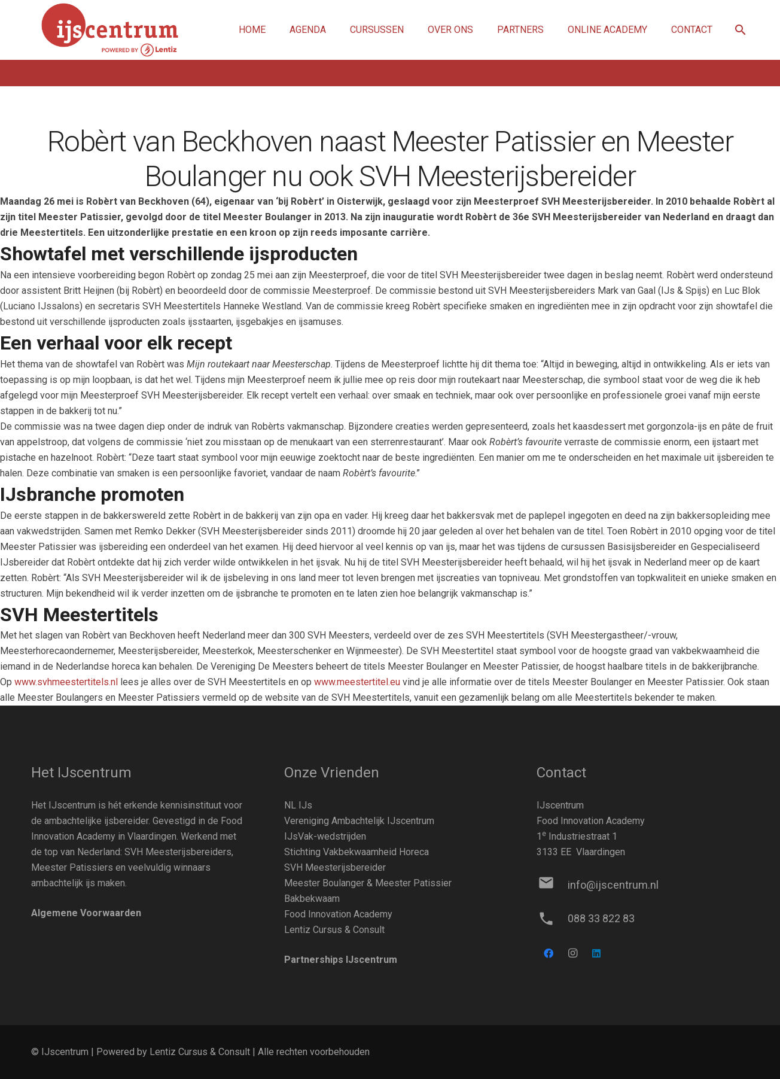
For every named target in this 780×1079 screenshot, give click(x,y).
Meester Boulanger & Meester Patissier (368, 883)
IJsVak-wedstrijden (325, 836)
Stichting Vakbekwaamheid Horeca (356, 852)
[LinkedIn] (596, 953)
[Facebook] (548, 953)
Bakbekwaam (312, 898)
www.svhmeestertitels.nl (66, 682)
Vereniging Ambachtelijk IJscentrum (359, 820)
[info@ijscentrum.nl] (552, 885)
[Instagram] (572, 953)
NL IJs (298, 805)
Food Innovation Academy (338, 914)
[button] (740, 30)
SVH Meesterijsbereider (335, 867)
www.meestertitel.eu (357, 682)
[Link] (109, 30)
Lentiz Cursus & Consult (334, 929)
